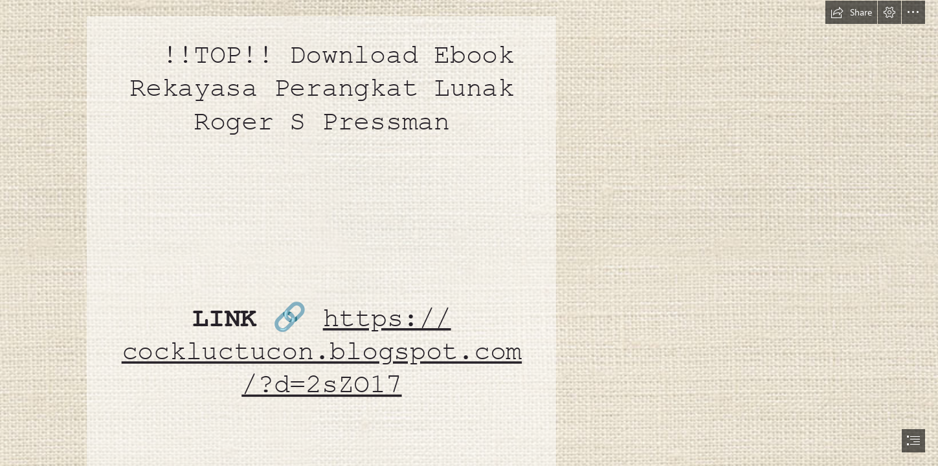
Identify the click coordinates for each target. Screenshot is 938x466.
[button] (851, 12)
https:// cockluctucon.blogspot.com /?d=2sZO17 (321, 351)
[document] (469, 233)
